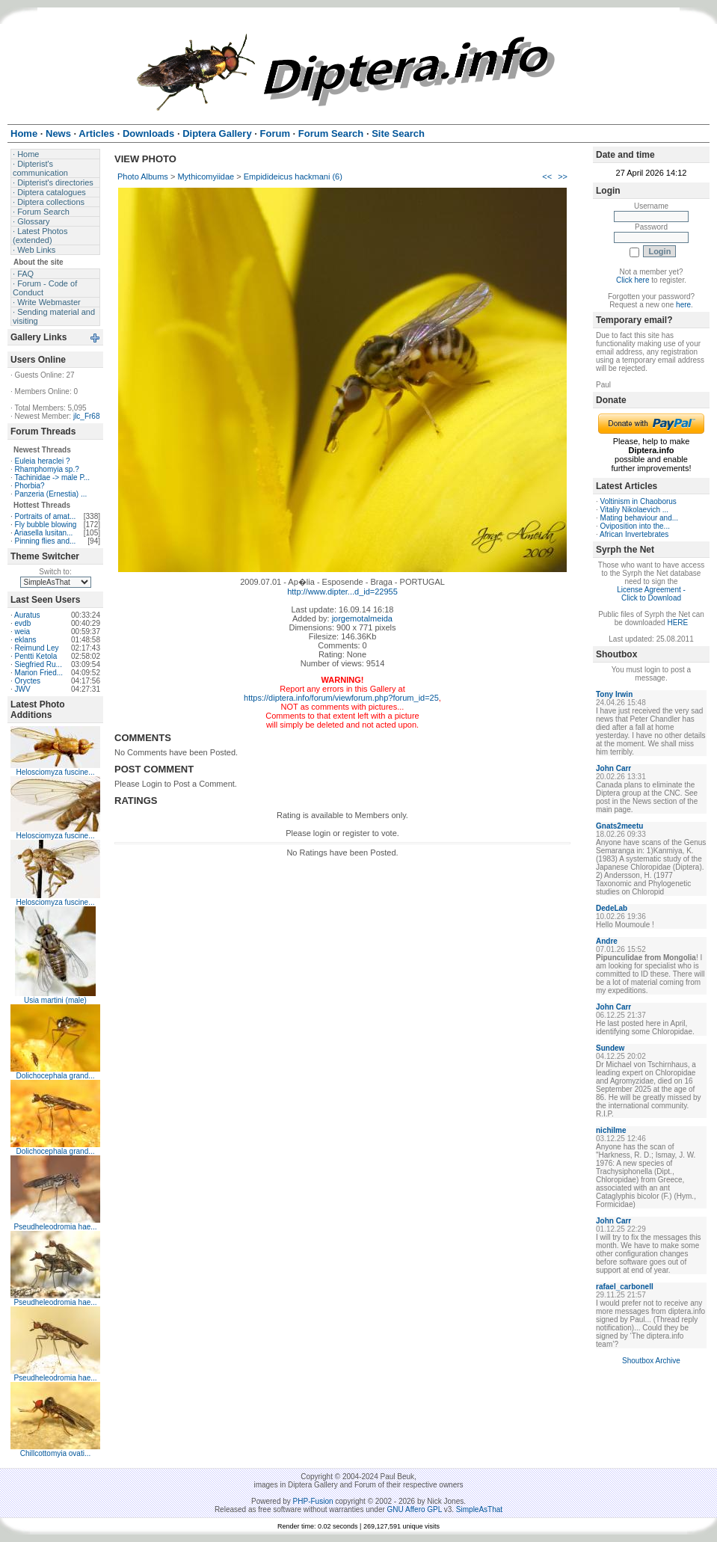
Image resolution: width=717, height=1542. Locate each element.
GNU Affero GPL (414, 1509)
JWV (23, 689)
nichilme (611, 1130)
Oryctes (27, 681)
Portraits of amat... (45, 516)
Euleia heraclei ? (42, 461)
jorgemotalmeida (362, 618)
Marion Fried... (39, 673)
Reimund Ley (37, 648)
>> (562, 176)
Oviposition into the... (635, 526)
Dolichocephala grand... (55, 1076)
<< (547, 176)
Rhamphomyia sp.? (47, 469)
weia (23, 631)
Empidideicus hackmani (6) (293, 176)
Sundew (610, 1048)
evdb (23, 623)
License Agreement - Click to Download (651, 594)
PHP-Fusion (313, 1501)
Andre (607, 941)
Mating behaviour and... (639, 518)
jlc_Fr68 (86, 416)
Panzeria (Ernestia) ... (51, 494)
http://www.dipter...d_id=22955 (342, 591)
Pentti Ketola (36, 656)
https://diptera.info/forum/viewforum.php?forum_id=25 (341, 697)
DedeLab (611, 908)
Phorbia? (30, 486)
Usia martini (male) (55, 1000)
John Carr (613, 768)
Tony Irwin (614, 694)
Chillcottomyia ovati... (55, 1453)
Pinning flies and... (45, 541)
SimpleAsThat (479, 1509)
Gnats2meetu (619, 826)
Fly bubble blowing (46, 524)
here (683, 305)
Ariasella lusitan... (43, 533)
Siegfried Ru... (38, 664)
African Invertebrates (634, 534)
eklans (26, 640)
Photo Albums (142, 176)
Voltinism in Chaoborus (638, 501)
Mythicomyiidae (205, 176)
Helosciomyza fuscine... (55, 772)
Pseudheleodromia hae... (54, 1227)
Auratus (27, 615)
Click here (632, 280)
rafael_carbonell (624, 1287)
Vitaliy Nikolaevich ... (634, 510)
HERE (677, 622)
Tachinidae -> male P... (52, 477)
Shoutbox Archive (651, 1361)
